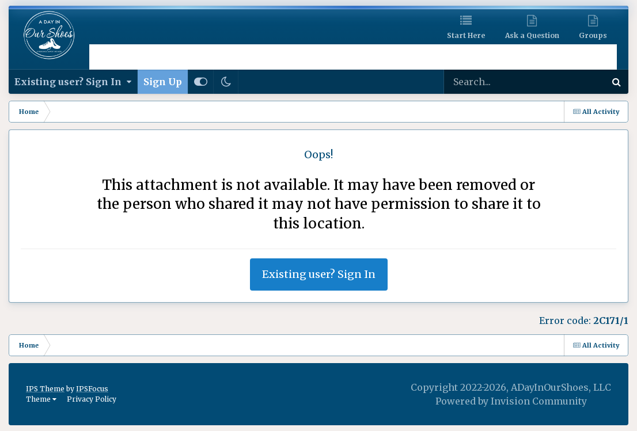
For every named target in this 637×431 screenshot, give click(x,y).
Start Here (466, 35)
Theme (41, 399)
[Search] (492, 82)
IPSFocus (92, 388)
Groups (593, 35)
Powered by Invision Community (511, 401)
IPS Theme (45, 388)
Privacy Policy (91, 399)
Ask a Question (532, 35)
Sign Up (162, 81)
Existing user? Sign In (72, 82)
